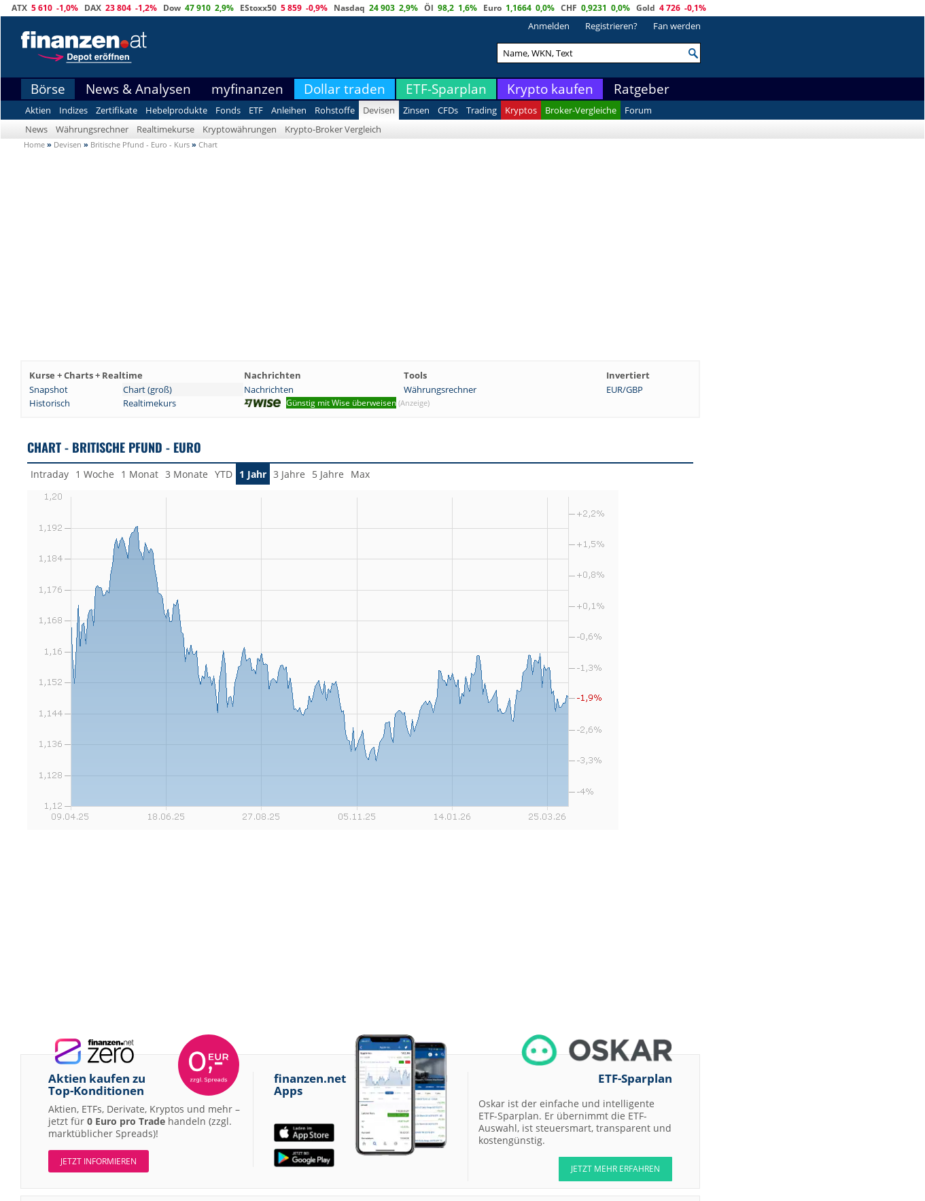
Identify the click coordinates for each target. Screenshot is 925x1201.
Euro (492, 8)
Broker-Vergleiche (580, 110)
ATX (19, 8)
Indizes (73, 110)
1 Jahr (252, 474)
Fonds (228, 110)
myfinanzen (247, 89)
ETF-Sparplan (446, 89)
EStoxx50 (258, 8)
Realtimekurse (165, 129)
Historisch (49, 403)
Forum (638, 110)
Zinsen (416, 110)
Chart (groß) (147, 389)
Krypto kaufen (550, 89)
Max (360, 474)
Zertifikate (116, 110)
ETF (256, 110)
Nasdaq (349, 8)
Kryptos (521, 110)
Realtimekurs (149, 403)
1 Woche (94, 474)
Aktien (38, 110)
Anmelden (549, 26)
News (36, 129)
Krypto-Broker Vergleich (333, 129)
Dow (172, 8)
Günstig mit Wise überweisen (341, 402)
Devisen (379, 110)
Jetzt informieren (98, 1161)
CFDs (448, 110)
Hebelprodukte (176, 110)
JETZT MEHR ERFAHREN (615, 1168)
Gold (645, 8)
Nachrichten (269, 389)
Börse (48, 89)
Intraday (50, 474)
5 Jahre (328, 474)
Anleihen (289, 110)
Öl (429, 8)
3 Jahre (289, 474)
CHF (569, 8)
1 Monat (139, 474)
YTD (223, 474)
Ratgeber (641, 89)
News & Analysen (138, 89)
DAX (92, 8)
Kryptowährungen (240, 129)
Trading (481, 110)
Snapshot (48, 389)
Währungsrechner (92, 129)
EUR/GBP (624, 389)
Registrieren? (611, 26)
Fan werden (677, 26)
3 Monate (186, 474)
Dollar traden (344, 89)
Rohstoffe (335, 110)
